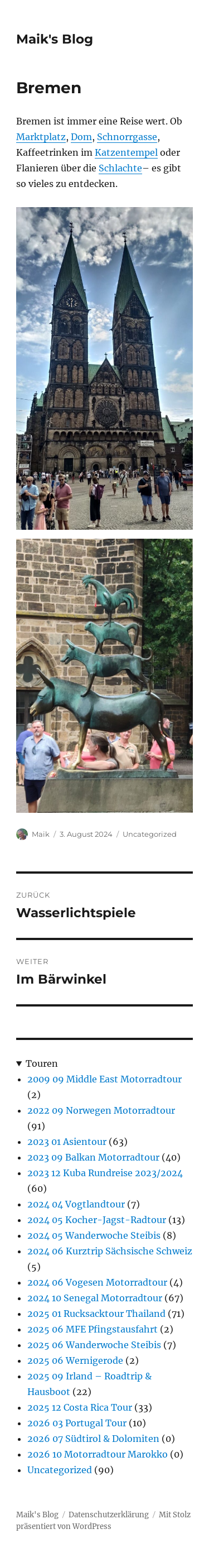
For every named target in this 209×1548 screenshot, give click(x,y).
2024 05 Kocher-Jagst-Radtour (96, 1219)
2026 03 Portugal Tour (77, 1423)
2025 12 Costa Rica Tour (79, 1407)
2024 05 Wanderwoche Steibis (94, 1235)
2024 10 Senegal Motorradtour (94, 1297)
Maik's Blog (54, 39)
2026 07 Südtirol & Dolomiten (93, 1438)
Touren (42, 1063)
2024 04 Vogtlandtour (76, 1204)
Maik (41, 834)
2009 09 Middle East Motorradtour (104, 1079)
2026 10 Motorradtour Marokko (97, 1454)
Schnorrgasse (127, 136)
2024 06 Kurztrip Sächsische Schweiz (109, 1251)
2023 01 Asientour (66, 1141)
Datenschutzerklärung (109, 1515)
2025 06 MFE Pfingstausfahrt (92, 1329)
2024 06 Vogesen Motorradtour (97, 1282)
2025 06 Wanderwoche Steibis (94, 1344)
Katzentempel (126, 152)
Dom (81, 136)
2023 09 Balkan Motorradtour (93, 1157)
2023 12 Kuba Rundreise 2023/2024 (105, 1172)
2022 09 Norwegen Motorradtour (101, 1110)
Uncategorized (150, 834)
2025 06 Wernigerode (75, 1360)
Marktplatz (41, 136)
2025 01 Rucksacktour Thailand (96, 1313)
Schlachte (120, 168)
